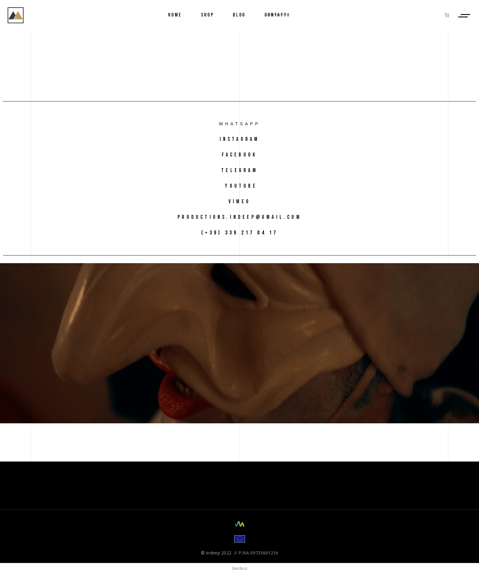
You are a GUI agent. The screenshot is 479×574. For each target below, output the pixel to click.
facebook (240, 155)
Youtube (239, 186)
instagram (240, 139)
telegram (239, 170)
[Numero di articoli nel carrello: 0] (446, 15)
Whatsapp (239, 123)
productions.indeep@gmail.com (239, 217)
